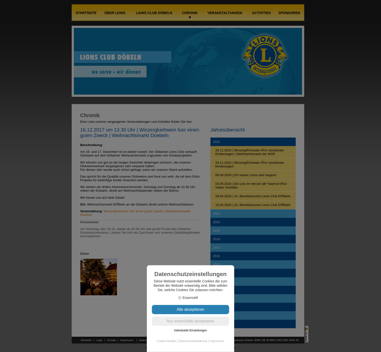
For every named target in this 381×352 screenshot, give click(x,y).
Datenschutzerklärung (193, 341)
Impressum (217, 341)
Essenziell (188, 298)
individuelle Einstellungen (190, 330)
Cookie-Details (166, 341)
